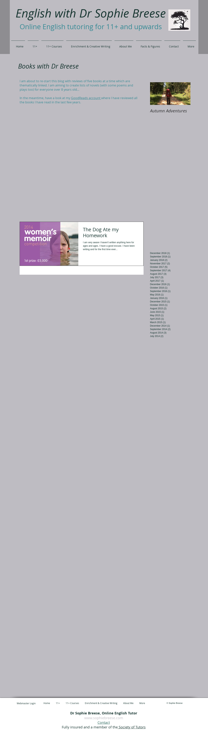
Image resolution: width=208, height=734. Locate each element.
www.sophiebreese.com (103, 718)
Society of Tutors (132, 727)
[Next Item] (184, 94)
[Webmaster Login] (26, 703)
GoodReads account (86, 98)
